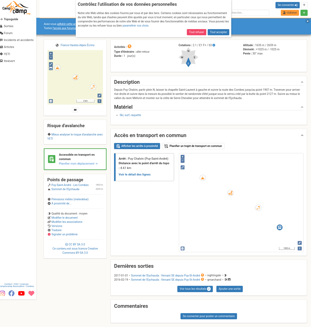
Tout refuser (196, 32)
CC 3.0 (75, 270)
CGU (19, 310)
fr (304, 5)
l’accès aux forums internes (70, 28)
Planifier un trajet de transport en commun (193, 146)
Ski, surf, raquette (130, 115)
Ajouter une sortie (229, 288)
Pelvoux (75, 146)
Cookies (33, 312)
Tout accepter (218, 32)
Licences (27, 310)
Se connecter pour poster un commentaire (209, 316)
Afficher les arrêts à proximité (137, 146)
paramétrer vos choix (136, 25)
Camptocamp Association (15, 312)
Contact (11, 310)
